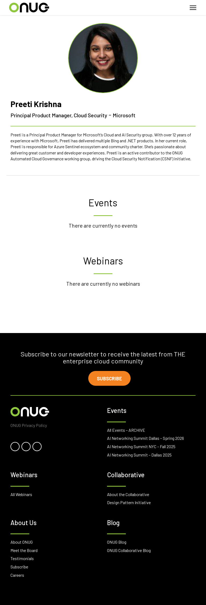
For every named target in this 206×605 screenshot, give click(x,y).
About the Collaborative (128, 494)
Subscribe (109, 378)
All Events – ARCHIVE (126, 430)
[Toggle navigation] (193, 7)
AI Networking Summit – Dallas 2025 (139, 454)
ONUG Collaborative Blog (129, 550)
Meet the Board (24, 550)
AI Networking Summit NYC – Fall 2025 (141, 446)
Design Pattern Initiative (129, 502)
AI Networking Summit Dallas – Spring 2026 (145, 438)
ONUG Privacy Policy (28, 425)
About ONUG (21, 541)
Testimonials (22, 558)
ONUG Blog (116, 541)
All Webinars (21, 494)
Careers (17, 575)
